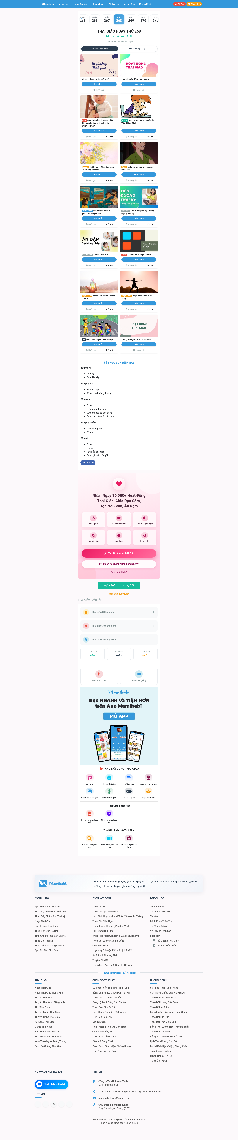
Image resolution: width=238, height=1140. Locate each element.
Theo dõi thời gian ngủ (163, 1021)
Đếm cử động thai (102, 1041)
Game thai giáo (43, 1026)
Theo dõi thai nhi (44, 940)
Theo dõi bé (99, 906)
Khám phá (98, 4)
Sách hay (155, 935)
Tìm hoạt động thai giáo (48, 1036)
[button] (81, 19)
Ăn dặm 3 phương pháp (105, 955)
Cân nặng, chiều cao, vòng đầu (167, 992)
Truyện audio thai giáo (47, 1012)
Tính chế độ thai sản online (50, 935)
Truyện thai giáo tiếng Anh (50, 1002)
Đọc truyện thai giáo (46, 926)
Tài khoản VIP (157, 906)
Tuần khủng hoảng (160, 1051)
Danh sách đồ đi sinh (104, 1036)
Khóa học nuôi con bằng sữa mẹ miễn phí (115, 935)
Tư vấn (154, 916)
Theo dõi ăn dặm (159, 1007)
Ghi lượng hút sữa (102, 931)
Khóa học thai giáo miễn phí (50, 911)
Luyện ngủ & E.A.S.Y (161, 1056)
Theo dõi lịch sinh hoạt (105, 911)
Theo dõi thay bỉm (160, 1031)
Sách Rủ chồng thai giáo (48, 1046)
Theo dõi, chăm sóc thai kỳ (50, 916)
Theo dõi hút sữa (159, 1017)
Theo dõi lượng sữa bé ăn (164, 1002)
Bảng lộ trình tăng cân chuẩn (109, 1002)
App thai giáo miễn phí (47, 906)
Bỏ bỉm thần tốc (164, 945)
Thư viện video (158, 926)
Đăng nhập (194, 4)
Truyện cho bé (100, 960)
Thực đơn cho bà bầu (46, 931)
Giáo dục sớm (100, 945)
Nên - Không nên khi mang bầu (109, 1026)
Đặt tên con (99, 1021)
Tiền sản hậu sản (102, 1017)
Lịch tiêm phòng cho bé (163, 1041)
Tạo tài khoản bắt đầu (119, 553)
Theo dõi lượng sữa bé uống (108, 940)
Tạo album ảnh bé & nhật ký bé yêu (112, 965)
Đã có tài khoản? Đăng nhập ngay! (119, 564)
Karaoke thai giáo (44, 1021)
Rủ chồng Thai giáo (166, 940)
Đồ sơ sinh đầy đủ (102, 1031)
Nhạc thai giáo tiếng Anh (49, 992)
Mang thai (64, 4)
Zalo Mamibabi (50, 1084)
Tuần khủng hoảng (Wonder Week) (111, 926)
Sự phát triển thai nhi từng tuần (110, 987)
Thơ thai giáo (42, 1007)
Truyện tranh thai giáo (47, 1017)
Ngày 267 (108, 585)
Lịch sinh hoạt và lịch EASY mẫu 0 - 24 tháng (117, 916)
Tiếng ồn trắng (158, 1060)
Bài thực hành (100, 49)
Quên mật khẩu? (119, 572)
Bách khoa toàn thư (161, 921)
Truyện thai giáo (44, 997)
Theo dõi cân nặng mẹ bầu (50, 945)
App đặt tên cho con (46, 950)
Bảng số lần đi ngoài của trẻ (166, 1036)
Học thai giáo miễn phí (47, 1031)
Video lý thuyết (138, 48)
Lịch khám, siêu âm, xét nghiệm (110, 1012)
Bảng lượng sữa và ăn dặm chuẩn (169, 1012)
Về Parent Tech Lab (160, 931)
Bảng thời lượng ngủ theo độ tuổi (169, 1026)
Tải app (179, 4)
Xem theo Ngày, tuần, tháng (50, 1041)
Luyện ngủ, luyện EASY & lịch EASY (112, 950)
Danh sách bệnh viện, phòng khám (111, 1046)
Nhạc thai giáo (43, 921)
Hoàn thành (99, 84)
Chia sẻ (87, 462)
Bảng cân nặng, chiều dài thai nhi (111, 992)
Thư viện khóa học (160, 911)
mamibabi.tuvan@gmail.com (113, 1098)
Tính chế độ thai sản (104, 1051)
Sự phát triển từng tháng (164, 987)
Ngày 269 (130, 585)
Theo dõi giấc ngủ (102, 921)
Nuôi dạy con (81, 4)
